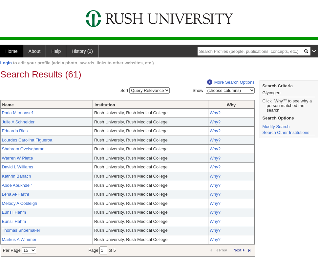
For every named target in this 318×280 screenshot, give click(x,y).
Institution (105, 104)
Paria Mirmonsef (17, 112)
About (35, 51)
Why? (215, 112)
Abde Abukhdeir (17, 185)
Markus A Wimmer (19, 239)
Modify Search (276, 126)
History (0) (82, 51)
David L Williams (17, 166)
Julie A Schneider (18, 121)
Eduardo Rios (15, 130)
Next (239, 250)
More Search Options (231, 82)
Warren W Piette (17, 158)
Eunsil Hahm (14, 212)
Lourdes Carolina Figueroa (27, 140)
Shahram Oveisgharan (23, 148)
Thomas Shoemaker (21, 230)
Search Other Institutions (286, 132)
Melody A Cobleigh (19, 203)
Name (8, 104)
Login (6, 62)
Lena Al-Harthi (15, 194)
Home (12, 51)
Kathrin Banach (16, 176)
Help (56, 51)
